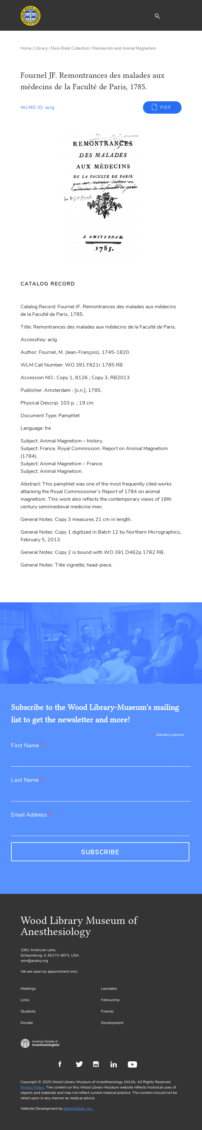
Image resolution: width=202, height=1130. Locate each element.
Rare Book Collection (70, 48)
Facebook (63, 1065)
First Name (27, 745)
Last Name (27, 780)
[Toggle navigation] (176, 16)
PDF (166, 107)
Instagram (98, 1065)
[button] (157, 15)
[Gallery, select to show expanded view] (101, 199)
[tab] (51, 284)
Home (26, 48)
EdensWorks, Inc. (78, 1108)
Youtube (133, 1065)
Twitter (81, 1065)
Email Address (31, 815)
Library (41, 48)
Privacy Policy (32, 1087)
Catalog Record (48, 284)
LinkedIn (116, 1065)
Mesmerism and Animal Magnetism (124, 48)
